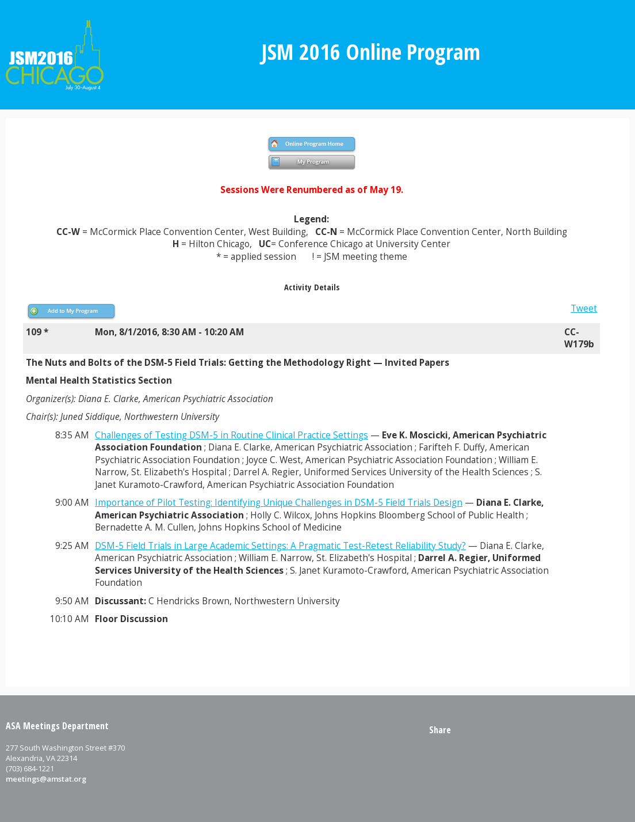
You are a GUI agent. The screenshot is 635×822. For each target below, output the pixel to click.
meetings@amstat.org (46, 779)
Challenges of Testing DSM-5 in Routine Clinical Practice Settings (231, 435)
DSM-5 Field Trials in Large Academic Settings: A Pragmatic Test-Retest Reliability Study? (280, 546)
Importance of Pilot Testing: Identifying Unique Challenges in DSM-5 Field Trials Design (278, 503)
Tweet (584, 308)
